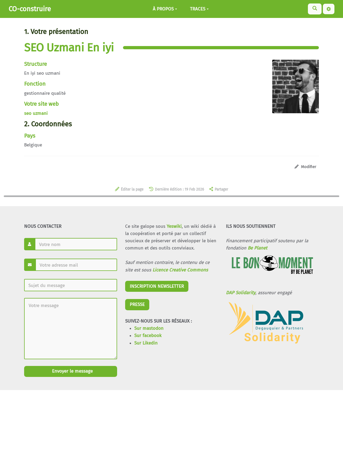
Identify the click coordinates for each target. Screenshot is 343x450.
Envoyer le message (72, 371)
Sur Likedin (146, 343)
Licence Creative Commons (180, 270)
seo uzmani (36, 113)
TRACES (199, 9)
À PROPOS (165, 9)
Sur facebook (148, 335)
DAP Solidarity (240, 293)
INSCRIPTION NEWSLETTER (157, 286)
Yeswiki (174, 226)
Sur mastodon (148, 328)
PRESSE (137, 304)
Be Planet (257, 248)
